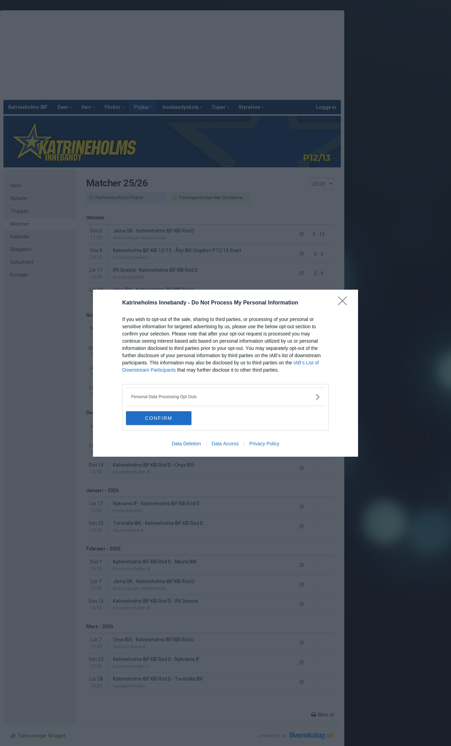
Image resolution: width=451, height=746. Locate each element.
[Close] (344, 303)
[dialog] (225, 373)
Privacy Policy (264, 443)
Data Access (225, 443)
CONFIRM (158, 418)
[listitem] (225, 397)
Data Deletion (186, 443)
